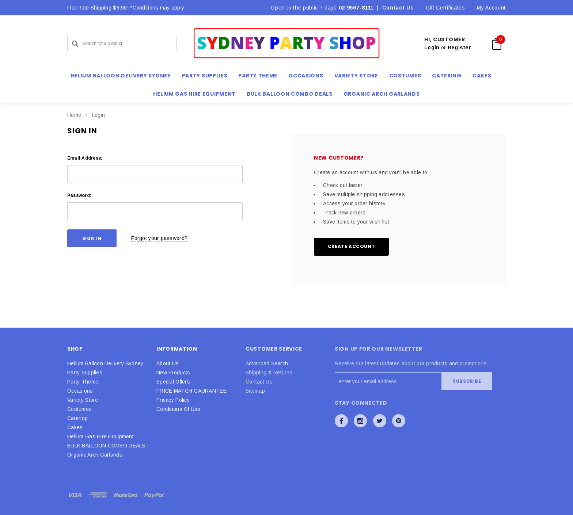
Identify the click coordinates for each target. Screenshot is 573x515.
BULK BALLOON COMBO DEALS (106, 446)
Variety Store (82, 400)
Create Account (351, 246)
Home (74, 115)
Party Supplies (84, 372)
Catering (77, 418)
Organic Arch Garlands (382, 94)
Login (431, 47)
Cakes (75, 427)
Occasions (80, 391)
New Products (173, 372)
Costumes (79, 409)
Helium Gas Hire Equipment (100, 436)
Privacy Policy (173, 400)
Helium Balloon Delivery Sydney (105, 363)
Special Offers (173, 382)
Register (459, 47)
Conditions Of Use (178, 409)
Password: (79, 195)
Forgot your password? (159, 238)
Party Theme (82, 382)
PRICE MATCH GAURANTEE (191, 391)
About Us (167, 363)
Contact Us (398, 8)
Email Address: (84, 158)
